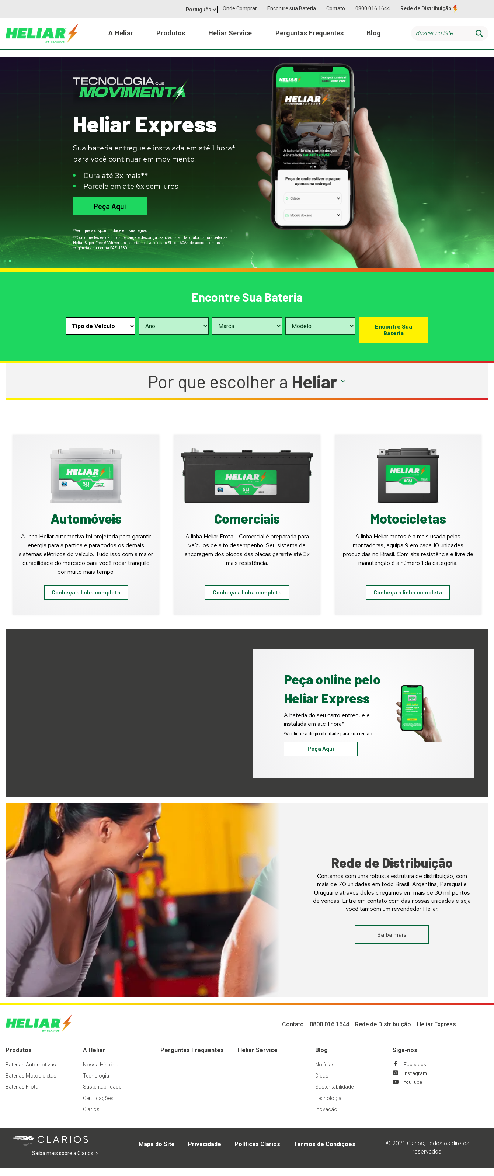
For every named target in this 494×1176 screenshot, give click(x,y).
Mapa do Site (157, 1152)
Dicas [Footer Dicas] (321, 1084)
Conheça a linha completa (86, 595)
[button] (247, 381)
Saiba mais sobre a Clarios (74, 1161)
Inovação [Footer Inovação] (326, 1117)
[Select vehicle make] (247, 326)
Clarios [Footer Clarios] (91, 1117)
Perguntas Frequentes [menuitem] (308, 36)
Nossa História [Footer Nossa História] (100, 1073)
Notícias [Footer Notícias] (325, 1073)
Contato (335, 8)
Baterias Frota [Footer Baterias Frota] (22, 1095)
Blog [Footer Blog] (321, 1058)
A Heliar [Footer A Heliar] (94, 1058)
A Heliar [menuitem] (121, 36)
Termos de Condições (324, 1152)
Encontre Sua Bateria (393, 329)
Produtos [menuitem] (170, 36)
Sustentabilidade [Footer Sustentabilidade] (102, 1095)
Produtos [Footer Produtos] (19, 1058)
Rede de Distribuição (426, 8)
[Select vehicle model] (320, 326)
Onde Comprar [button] (240, 8)
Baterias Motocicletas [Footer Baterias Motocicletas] (31, 1084)
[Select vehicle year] (174, 326)
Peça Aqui (110, 206)
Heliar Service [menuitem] (228, 36)
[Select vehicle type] (100, 326)
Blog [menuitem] (373, 36)
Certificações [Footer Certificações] (98, 1106)
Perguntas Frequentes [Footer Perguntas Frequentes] (192, 1058)
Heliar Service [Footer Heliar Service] (258, 1058)
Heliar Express (436, 1032)
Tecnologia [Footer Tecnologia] (96, 1084)
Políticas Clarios (257, 1152)
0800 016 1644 (372, 8)
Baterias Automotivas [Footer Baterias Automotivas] (31, 1073)
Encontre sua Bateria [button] (291, 8)
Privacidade (204, 1152)
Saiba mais (392, 942)
